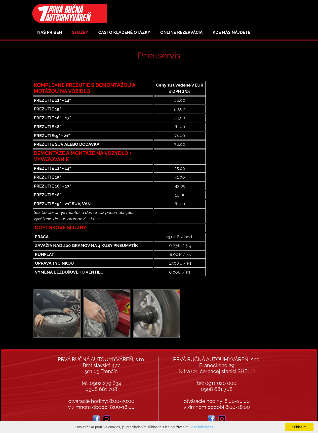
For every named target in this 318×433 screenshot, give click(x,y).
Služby (80, 32)
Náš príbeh (49, 32)
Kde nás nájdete (231, 32)
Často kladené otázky (124, 32)
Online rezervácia (181, 32)
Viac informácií (201, 427)
